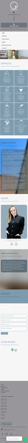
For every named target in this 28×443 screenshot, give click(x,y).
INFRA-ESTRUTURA (6, 45)
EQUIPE (3, 42)
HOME (3, 33)
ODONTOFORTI (5, 39)
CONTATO (4, 48)
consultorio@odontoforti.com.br (9, 429)
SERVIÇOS (4, 36)
